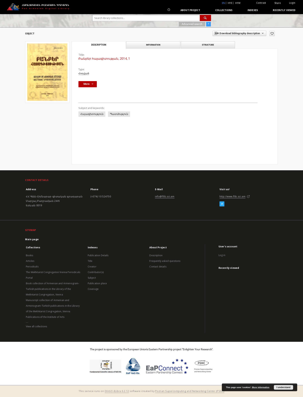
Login (292, 2)
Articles (30, 261)
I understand (283, 387)
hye (230, 3)
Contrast (261, 2)
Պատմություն (119, 114)
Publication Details (98, 255)
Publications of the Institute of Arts (45, 317)
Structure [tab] (208, 44)
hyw (238, 3)
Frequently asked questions (164, 261)
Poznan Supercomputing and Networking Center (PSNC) (189, 391)
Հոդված (83, 73)
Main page (32, 239)
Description (156, 255)
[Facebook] (222, 204)
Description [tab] (98, 44)
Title (90, 261)
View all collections (36, 326)
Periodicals (32, 266)
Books (29, 255)
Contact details (157, 266)
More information (260, 387)
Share (277, 3)
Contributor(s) (96, 272)
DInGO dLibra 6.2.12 (117, 391)
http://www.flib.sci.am (232, 196)
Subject (92, 277)
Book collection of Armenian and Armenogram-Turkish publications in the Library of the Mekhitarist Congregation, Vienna (52, 289)
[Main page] (168, 10)
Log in (222, 255)
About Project (190, 10)
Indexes (253, 10)
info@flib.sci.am (164, 196)
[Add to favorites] (272, 33)
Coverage (93, 289)
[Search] (205, 18)
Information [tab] (153, 44)
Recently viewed (284, 10)
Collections (223, 10)
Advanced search (192, 23)
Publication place (97, 283)
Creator (92, 266)
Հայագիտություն (91, 114)
